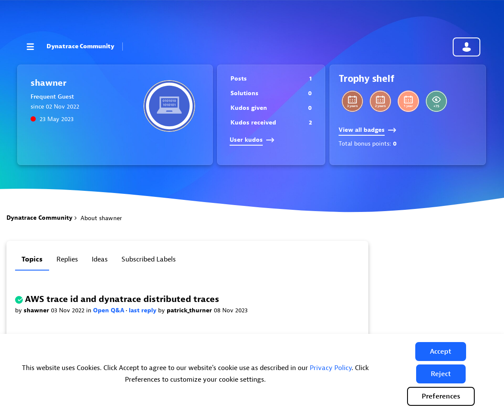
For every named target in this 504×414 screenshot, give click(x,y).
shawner (37, 310)
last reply (143, 310)
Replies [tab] (67, 259)
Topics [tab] (32, 259)
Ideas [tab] (100, 259)
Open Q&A (109, 310)
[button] (440, 351)
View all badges (367, 130)
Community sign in (466, 46)
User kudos (252, 139)
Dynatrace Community (80, 46)
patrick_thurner (190, 310)
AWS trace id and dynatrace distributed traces (122, 299)
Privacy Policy (331, 368)
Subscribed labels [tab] (148, 259)
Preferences (441, 396)
